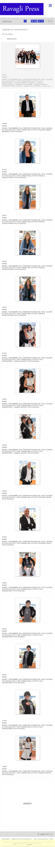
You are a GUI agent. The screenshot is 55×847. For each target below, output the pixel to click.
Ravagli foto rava (22, 9)
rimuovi (29, 844)
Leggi (14, 844)
